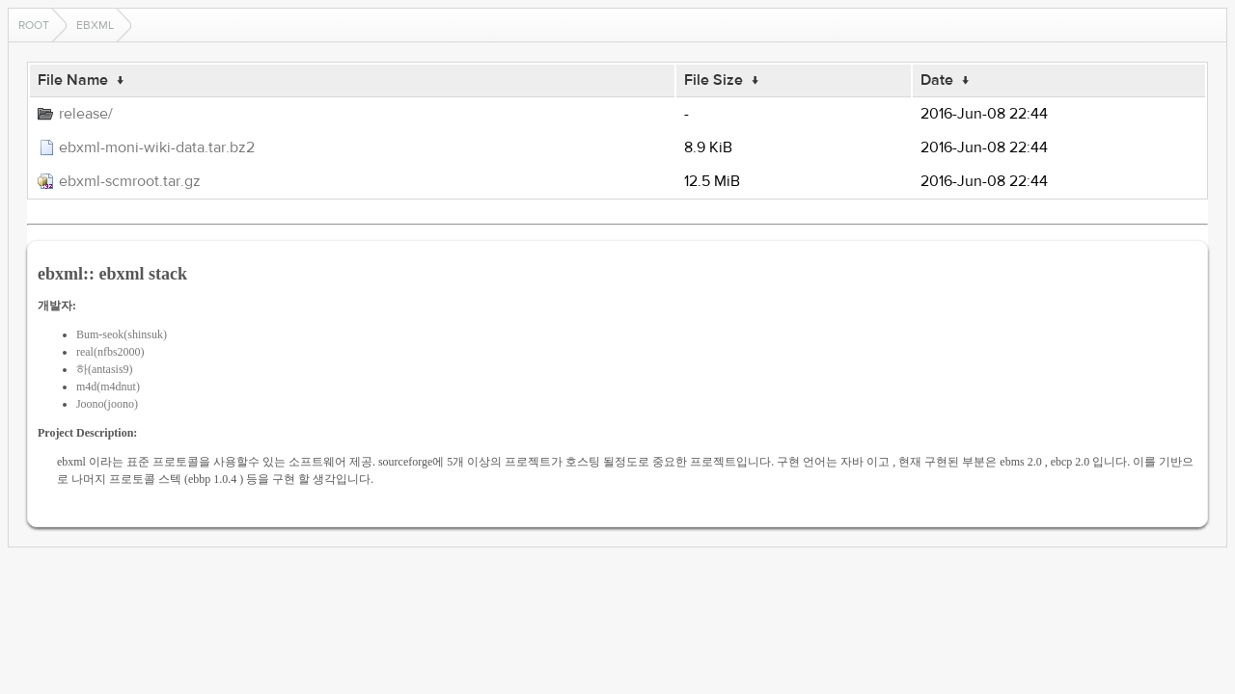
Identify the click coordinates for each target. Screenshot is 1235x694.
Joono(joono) (107, 404)
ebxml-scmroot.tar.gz (130, 181)
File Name (73, 80)
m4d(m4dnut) (108, 386)
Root (33, 25)
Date (936, 80)
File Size (713, 80)
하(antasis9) (104, 369)
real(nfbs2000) (110, 352)
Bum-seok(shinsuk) (121, 334)
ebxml (95, 25)
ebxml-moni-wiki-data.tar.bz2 (157, 147)
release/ (86, 113)
